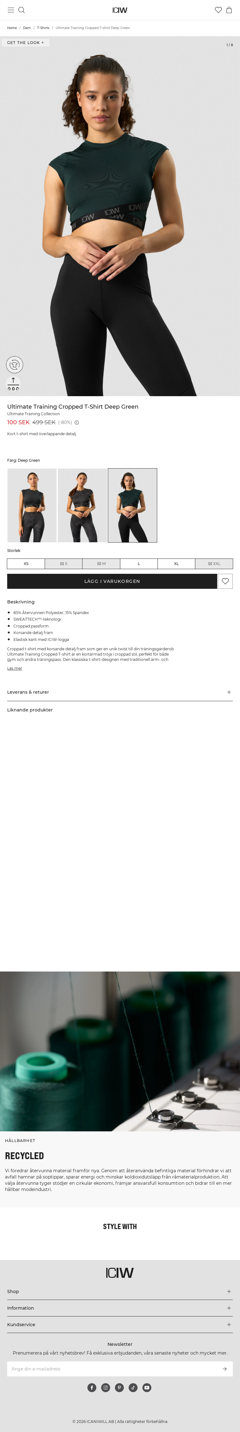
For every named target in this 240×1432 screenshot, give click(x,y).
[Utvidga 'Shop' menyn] (119, 1291)
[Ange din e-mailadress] (111, 1368)
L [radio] (139, 563)
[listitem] (32, 505)
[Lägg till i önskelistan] (225, 581)
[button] (119, 692)
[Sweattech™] (13, 383)
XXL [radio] (214, 563)
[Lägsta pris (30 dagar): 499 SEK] (77, 423)
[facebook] (92, 1387)
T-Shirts (43, 28)
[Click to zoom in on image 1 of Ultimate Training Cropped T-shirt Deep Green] (120, 216)
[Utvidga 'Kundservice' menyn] (119, 1324)
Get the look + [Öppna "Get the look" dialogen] (25, 42)
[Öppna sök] (21, 10)
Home (12, 28)
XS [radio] (26, 563)
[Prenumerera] (224, 1369)
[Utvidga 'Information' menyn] (119, 1308)
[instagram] (105, 1387)
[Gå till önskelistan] (218, 10)
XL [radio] (176, 563)
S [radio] (63, 563)
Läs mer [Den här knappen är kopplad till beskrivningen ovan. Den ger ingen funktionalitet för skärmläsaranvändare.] (14, 668)
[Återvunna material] (13, 366)
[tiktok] (133, 1387)
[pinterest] (119, 1387)
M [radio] (101, 563)
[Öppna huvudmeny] (11, 10)
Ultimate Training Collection (33, 413)
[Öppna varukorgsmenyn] (229, 10)
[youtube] (147, 1387)
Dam (27, 28)
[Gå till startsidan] (120, 10)
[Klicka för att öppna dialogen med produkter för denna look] (60, 791)
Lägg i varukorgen (112, 581)
